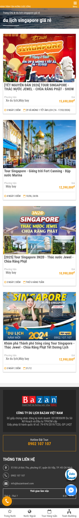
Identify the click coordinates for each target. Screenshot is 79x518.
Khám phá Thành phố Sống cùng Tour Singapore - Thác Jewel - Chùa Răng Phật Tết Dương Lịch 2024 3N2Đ (39, 347)
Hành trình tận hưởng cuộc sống (15, 7)
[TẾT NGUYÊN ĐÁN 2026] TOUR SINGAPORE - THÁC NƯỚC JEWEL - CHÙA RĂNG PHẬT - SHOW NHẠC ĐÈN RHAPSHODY (39, 89)
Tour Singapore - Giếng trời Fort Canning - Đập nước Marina (37, 173)
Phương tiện (10, 97)
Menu (75, 7)
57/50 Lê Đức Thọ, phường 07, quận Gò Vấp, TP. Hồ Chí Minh (41, 467)
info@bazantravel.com (22, 483)
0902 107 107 (18, 475)
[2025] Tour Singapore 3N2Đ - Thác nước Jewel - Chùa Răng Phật (39, 259)
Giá (73, 97)
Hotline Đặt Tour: (39, 439)
